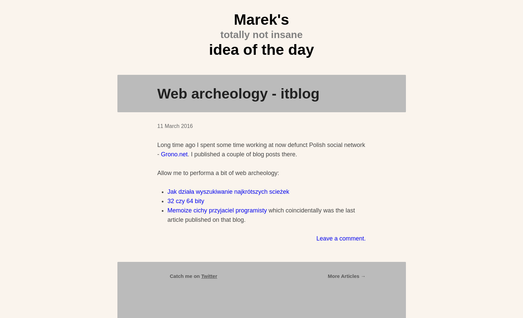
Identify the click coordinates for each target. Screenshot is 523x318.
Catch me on (193, 276)
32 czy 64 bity (185, 201)
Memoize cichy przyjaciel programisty (217, 210)
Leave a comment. (341, 238)
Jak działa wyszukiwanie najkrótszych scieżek (228, 191)
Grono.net (174, 154)
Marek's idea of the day (261, 34)
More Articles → (347, 276)
